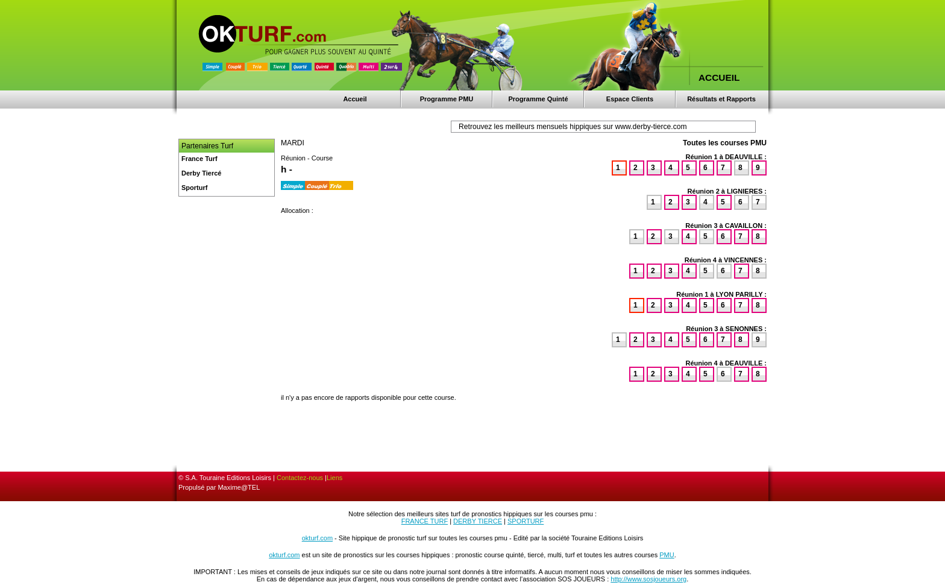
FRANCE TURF (424, 521)
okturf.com (317, 538)
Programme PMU (447, 99)
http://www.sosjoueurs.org (648, 579)
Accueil (354, 99)
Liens (334, 477)
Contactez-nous (300, 477)
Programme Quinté (538, 99)
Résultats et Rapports (721, 99)
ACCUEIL (719, 77)
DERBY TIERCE (477, 521)
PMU (666, 554)
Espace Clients (629, 99)
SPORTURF (525, 521)
